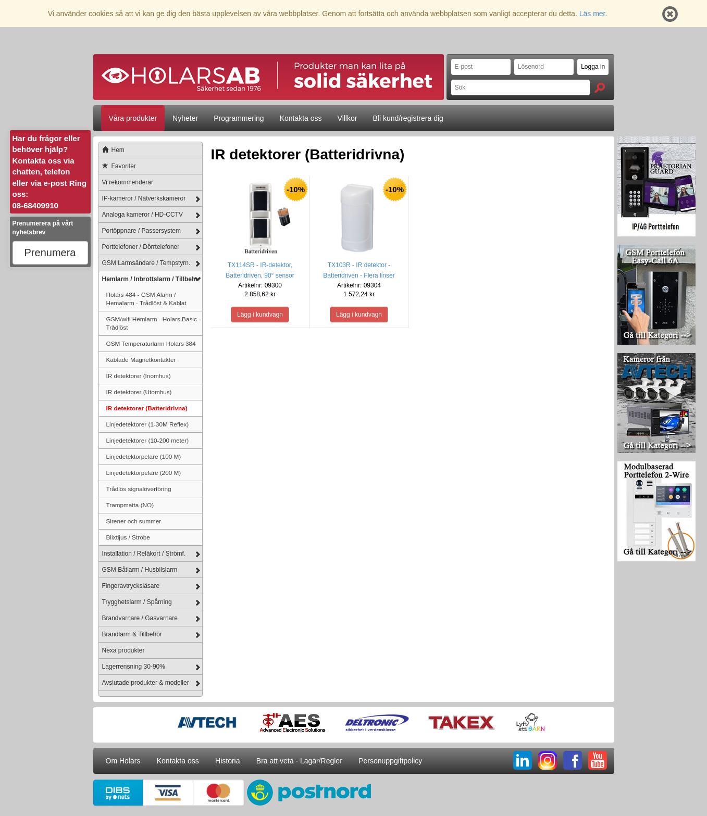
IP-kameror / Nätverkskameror (144, 198)
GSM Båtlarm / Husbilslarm (140, 569)
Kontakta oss (301, 118)
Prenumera (50, 252)
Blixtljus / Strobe (128, 537)
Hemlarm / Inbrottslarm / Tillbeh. (149, 279)
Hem (112, 150)
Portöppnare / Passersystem (141, 230)
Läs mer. (593, 13)
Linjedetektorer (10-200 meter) (147, 440)
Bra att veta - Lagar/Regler (299, 761)
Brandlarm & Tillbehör (132, 634)
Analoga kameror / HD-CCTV (142, 214)
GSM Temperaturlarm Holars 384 (151, 343)
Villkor (347, 118)
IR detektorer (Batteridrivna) (147, 408)
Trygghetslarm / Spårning (137, 602)
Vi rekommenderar (127, 182)
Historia (227, 761)
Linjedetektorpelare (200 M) (143, 472)
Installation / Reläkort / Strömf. (144, 553)
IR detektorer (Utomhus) (139, 391)
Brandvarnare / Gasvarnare (140, 618)
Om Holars (123, 761)
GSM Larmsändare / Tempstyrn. (146, 263)
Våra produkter (133, 118)
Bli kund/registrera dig (408, 118)
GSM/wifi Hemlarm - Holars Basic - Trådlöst (153, 323)
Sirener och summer (134, 521)
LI (522, 760)
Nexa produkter (123, 650)
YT (597, 760)
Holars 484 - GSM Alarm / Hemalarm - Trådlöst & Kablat (146, 298)
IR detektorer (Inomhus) (138, 375)
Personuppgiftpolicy (390, 761)
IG (547, 760)
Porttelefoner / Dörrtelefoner (141, 246)
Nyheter (185, 118)
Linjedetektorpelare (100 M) (143, 456)
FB (572, 760)
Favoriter (117, 166)
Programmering (239, 118)
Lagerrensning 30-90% (133, 666)
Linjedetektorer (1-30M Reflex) (147, 424)
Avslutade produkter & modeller (145, 682)
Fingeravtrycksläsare (131, 585)
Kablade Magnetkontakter (141, 359)
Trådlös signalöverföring (138, 488)
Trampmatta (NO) (130, 504)
